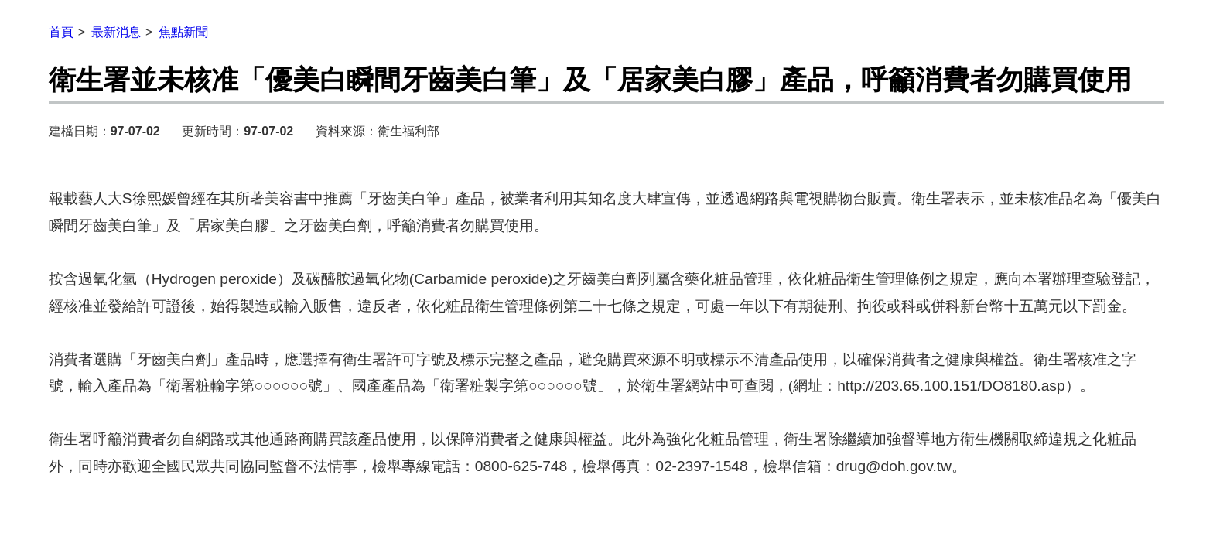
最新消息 (116, 32)
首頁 (61, 32)
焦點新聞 (183, 32)
